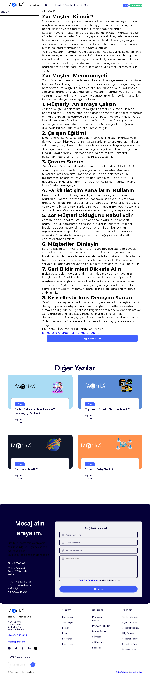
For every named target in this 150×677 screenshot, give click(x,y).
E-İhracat (57, 5)
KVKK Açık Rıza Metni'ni (89, 583)
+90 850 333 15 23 (17, 636)
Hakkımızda (67, 618)
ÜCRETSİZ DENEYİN (136, 5)
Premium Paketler (101, 627)
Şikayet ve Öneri (130, 645)
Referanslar (67, 5)
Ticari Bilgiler (68, 623)
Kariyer (65, 629)
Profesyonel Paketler (98, 620)
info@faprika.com (16, 642)
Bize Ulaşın (84, 5)
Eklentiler (96, 648)
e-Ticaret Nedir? (130, 640)
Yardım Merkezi (130, 618)
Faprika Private (99, 632)
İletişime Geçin (129, 650)
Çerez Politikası (136, 673)
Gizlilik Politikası (122, 673)
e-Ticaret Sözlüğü (130, 629)
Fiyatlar (48, 5)
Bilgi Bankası (128, 634)
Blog (76, 5)
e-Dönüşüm (98, 643)
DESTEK (126, 5)
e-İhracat (96, 638)
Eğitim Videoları (129, 623)
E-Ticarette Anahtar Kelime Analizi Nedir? (70, 332)
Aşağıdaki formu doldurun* (98, 531)
